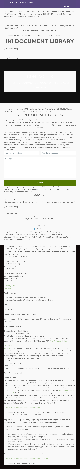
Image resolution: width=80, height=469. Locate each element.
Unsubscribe (31, 351)
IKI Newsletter (13, 2)
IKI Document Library (26, 2)
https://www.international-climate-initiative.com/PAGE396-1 (26, 459)
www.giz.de (9, 288)
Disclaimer (8, 346)
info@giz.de (10, 286)
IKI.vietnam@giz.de (25, 361)
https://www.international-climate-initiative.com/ (22, 408)
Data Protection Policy (58, 341)
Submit (40, 183)
